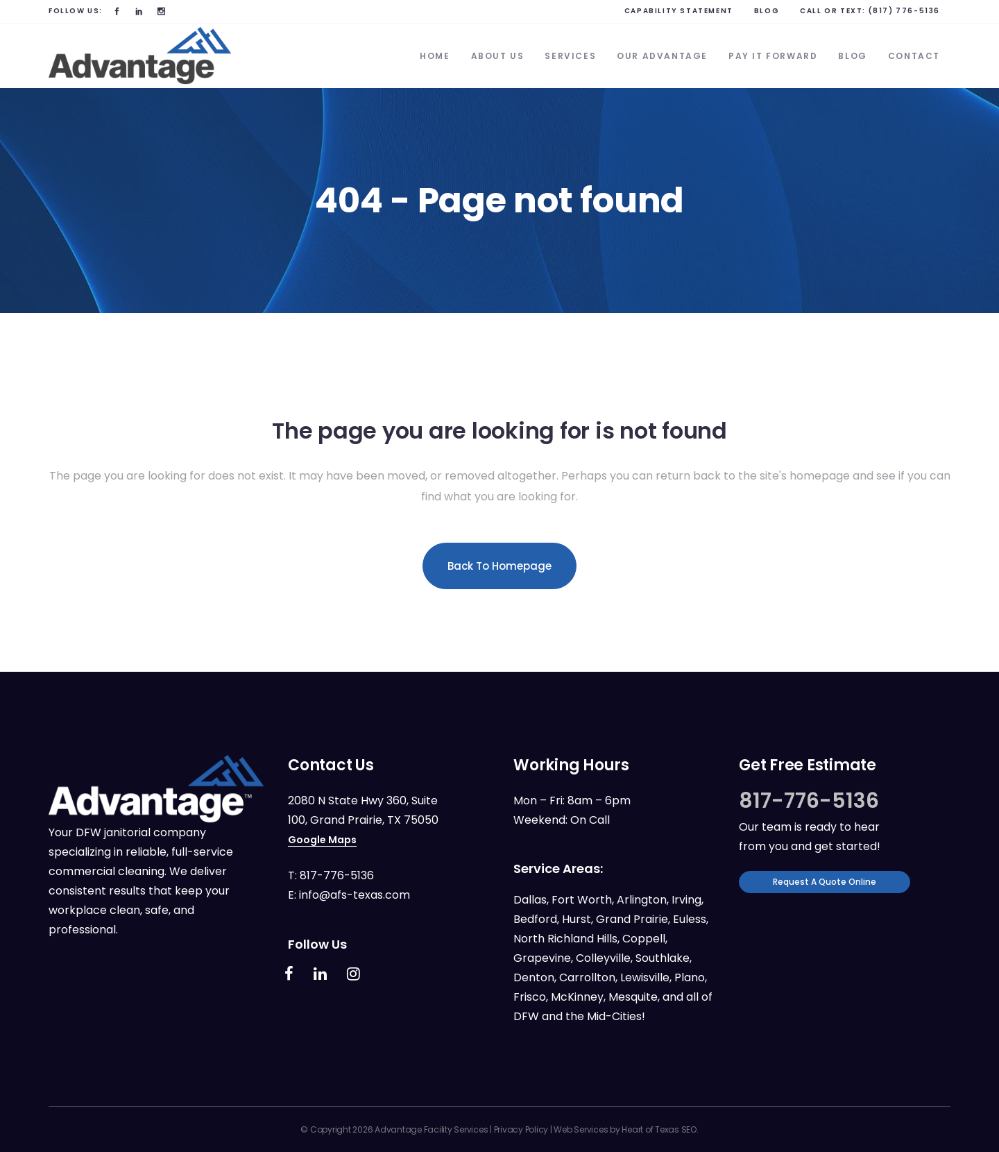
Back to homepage (499, 566)
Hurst (576, 919)
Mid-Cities (614, 1016)
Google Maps (322, 840)
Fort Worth (582, 900)
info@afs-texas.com (354, 895)
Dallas (530, 900)
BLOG (766, 11)
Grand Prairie (632, 919)
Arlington (642, 900)
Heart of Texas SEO (659, 1129)
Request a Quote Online (824, 882)
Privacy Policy (521, 1129)
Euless (689, 919)
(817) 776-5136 (904, 11)
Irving (686, 900)
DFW (526, 1016)
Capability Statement (678, 11)
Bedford (535, 919)
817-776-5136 (337, 875)
